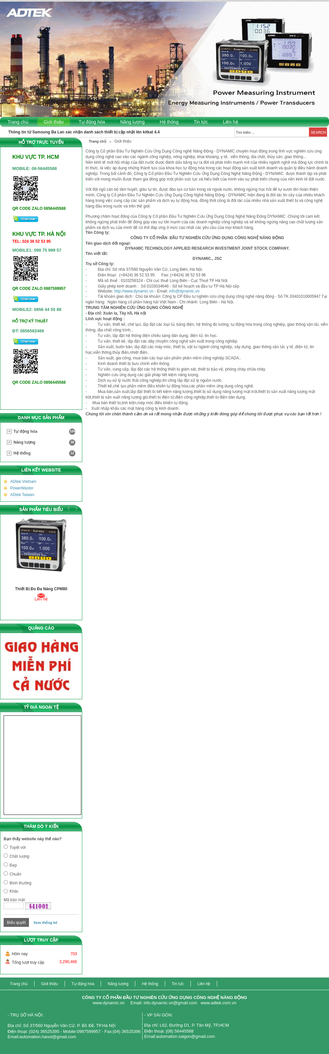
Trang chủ (18, 122)
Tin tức (201, 122)
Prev (69, 508)
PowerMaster (22, 488)
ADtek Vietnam (23, 481)
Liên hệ (230, 122)
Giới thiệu (54, 122)
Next (75, 508)
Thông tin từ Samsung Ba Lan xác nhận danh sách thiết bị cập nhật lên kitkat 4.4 (84, 132)
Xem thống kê (45, 923)
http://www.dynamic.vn (133, 291)
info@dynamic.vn (184, 291)
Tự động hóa (92, 122)
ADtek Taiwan (22, 494)
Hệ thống (169, 122)
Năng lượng (132, 122)
